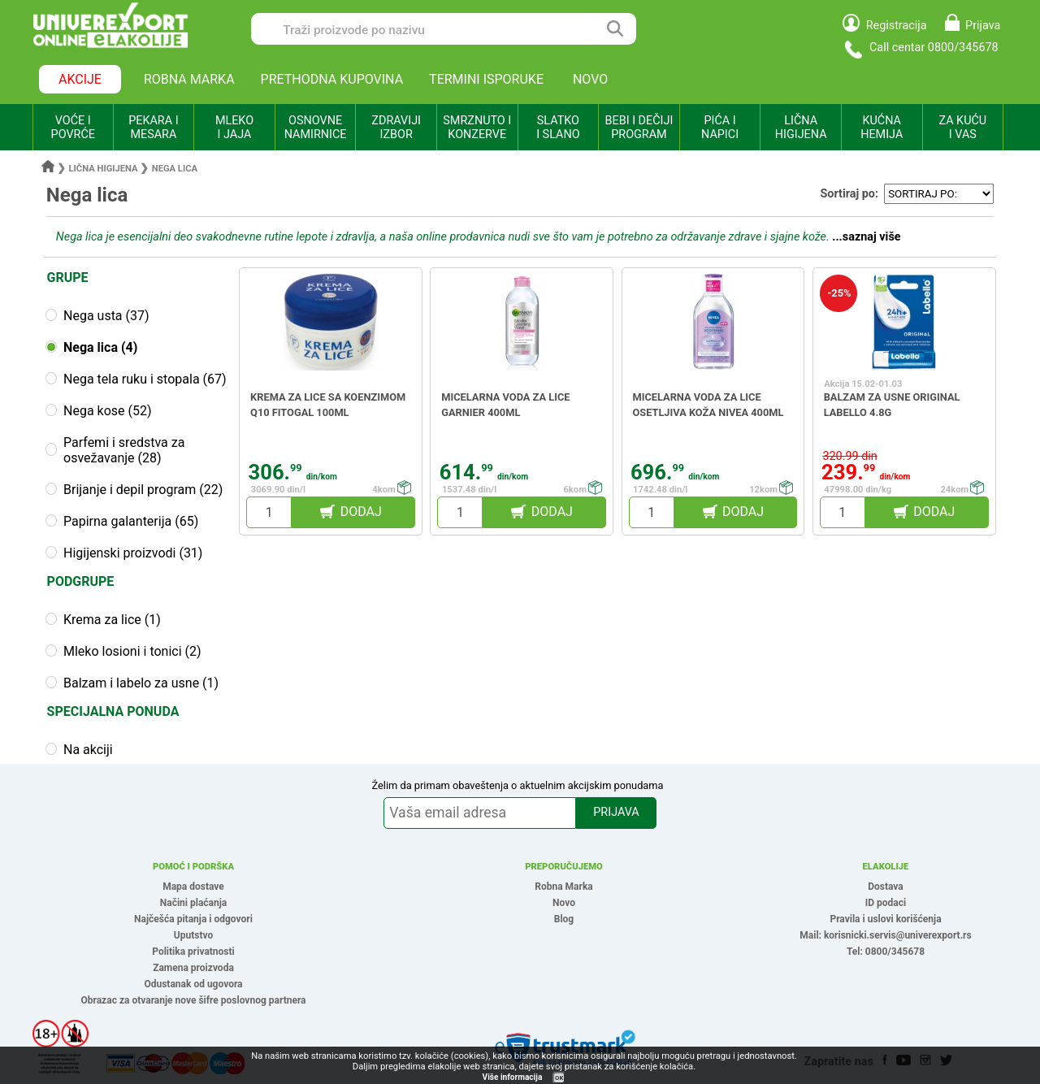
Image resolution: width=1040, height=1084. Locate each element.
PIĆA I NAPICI (720, 127)
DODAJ (361, 511)
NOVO (590, 79)
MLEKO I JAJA (234, 127)
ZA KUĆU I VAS (962, 127)
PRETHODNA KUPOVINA (332, 79)
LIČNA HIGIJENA (801, 127)
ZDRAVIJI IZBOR (396, 127)
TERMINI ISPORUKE (486, 79)
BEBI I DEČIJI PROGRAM (639, 127)
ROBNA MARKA (189, 79)
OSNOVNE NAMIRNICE (315, 127)
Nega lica (174, 168)
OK (559, 1078)
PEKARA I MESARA (153, 127)
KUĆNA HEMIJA (881, 127)
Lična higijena (105, 168)
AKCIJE (80, 79)
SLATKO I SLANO (557, 127)
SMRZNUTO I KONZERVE (477, 127)
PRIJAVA (616, 812)
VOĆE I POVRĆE (73, 127)
